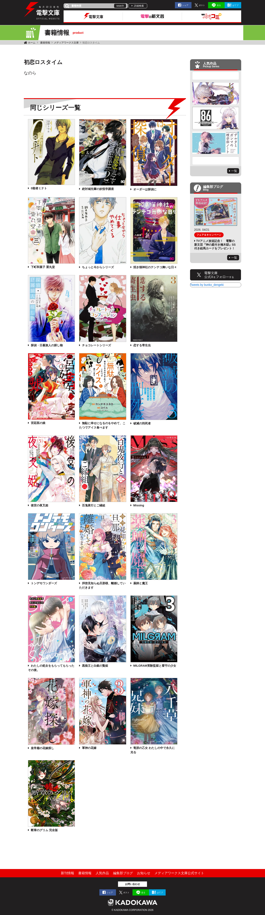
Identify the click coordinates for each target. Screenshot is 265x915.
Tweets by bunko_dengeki (207, 284)
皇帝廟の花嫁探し (42, 748)
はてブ (235, 5)
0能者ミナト (39, 188)
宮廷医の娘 (38, 423)
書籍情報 (45, 42)
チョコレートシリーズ (96, 345)
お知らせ (143, 873)
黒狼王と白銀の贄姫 (95, 665)
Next (215, 161)
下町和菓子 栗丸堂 (43, 267)
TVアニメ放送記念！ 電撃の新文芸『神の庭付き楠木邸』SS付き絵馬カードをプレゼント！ (215, 244)
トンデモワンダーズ (44, 583)
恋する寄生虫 (142, 345)
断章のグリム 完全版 (44, 830)
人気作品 (102, 873)
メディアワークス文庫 (66, 42)
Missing (138, 505)
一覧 (234, 171)
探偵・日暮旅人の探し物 (47, 345)
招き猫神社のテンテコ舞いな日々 (155, 267)
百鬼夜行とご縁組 (93, 505)
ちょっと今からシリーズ (98, 267)
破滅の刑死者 (142, 423)
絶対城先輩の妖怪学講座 (98, 189)
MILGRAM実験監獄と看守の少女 (154, 665)
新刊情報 (67, 873)
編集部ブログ (123, 873)
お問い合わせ (132, 884)
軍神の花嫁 (89, 748)
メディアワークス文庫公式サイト (179, 873)
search (120, 5)
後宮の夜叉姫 (39, 505)
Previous (215, 76)
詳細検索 (139, 5)
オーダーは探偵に (145, 189)
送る (219, 5)
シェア (185, 5)
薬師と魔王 (140, 583)
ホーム (31, 42)
